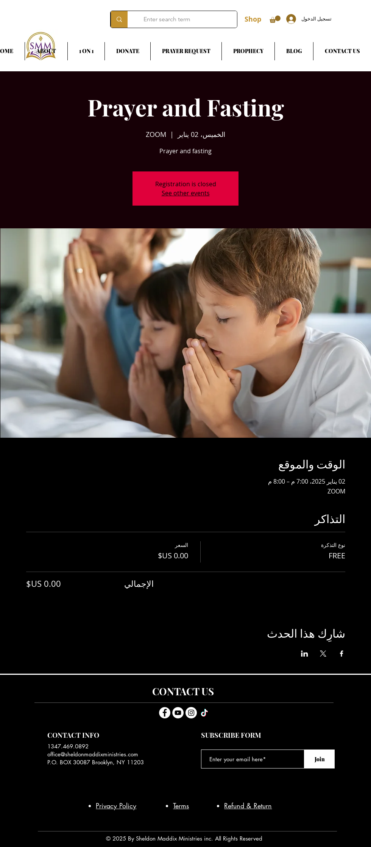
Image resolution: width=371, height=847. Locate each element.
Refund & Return (248, 805)
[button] (275, 19)
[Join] (319, 759)
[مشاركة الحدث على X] (323, 654)
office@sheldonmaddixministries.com (92, 754)
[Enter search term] (187, 19)
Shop (253, 19)
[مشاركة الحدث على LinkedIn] (304, 654)
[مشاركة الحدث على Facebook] (341, 654)
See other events (186, 193)
